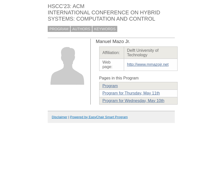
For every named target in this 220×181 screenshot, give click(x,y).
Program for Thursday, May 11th (131, 93)
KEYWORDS (105, 29)
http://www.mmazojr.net (148, 64)
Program (110, 86)
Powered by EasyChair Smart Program (99, 117)
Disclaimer (59, 117)
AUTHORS (81, 29)
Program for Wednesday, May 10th (133, 101)
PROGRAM (59, 29)
